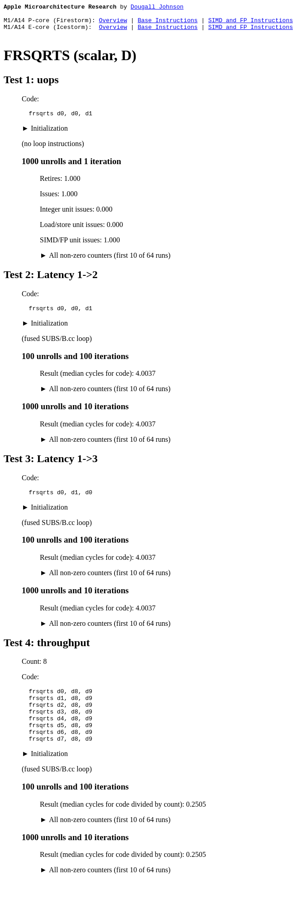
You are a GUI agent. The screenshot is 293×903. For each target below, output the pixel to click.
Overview (113, 24)
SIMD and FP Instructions (250, 24)
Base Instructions (167, 24)
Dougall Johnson (157, 8)
